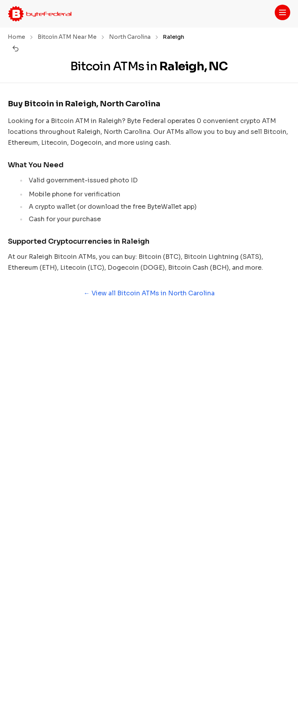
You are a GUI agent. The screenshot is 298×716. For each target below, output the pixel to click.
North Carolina (130, 36)
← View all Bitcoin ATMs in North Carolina (149, 293)
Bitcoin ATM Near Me (67, 36)
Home (16, 36)
